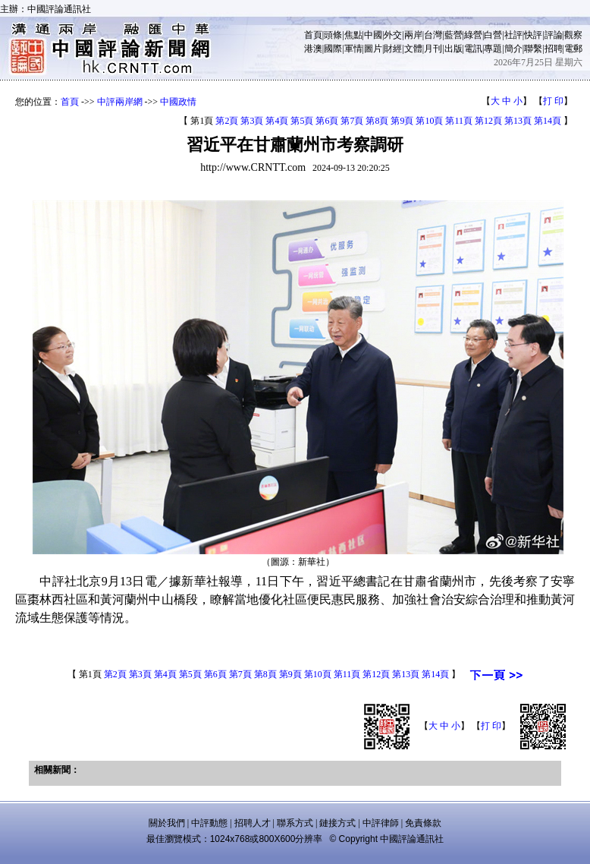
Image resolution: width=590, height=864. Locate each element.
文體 (413, 48)
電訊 (473, 48)
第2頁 (226, 120)
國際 (333, 48)
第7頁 (352, 120)
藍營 (453, 35)
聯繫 (533, 48)
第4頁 (276, 120)
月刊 (433, 48)
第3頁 (251, 120)
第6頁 (326, 120)
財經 (393, 48)
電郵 (573, 48)
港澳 (313, 48)
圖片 (373, 48)
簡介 (513, 48)
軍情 (353, 48)
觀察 (573, 35)
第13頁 (518, 120)
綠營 (473, 35)
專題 (493, 48)
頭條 (333, 35)
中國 (373, 35)
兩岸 (413, 35)
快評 (533, 35)
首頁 (313, 35)
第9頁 (402, 120)
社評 (513, 35)
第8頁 (377, 120)
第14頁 (547, 120)
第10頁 (429, 120)
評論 (553, 35)
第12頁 (488, 120)
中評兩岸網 (120, 101)
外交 (393, 35)
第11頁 (458, 120)
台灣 (433, 35)
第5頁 (301, 120)
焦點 (353, 35)
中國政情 (178, 101)
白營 (493, 35)
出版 (453, 48)
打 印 (553, 101)
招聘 (553, 48)
